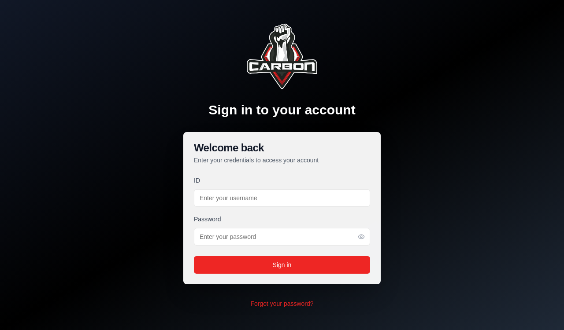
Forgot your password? (281, 303)
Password (207, 219)
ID (197, 180)
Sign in (282, 264)
